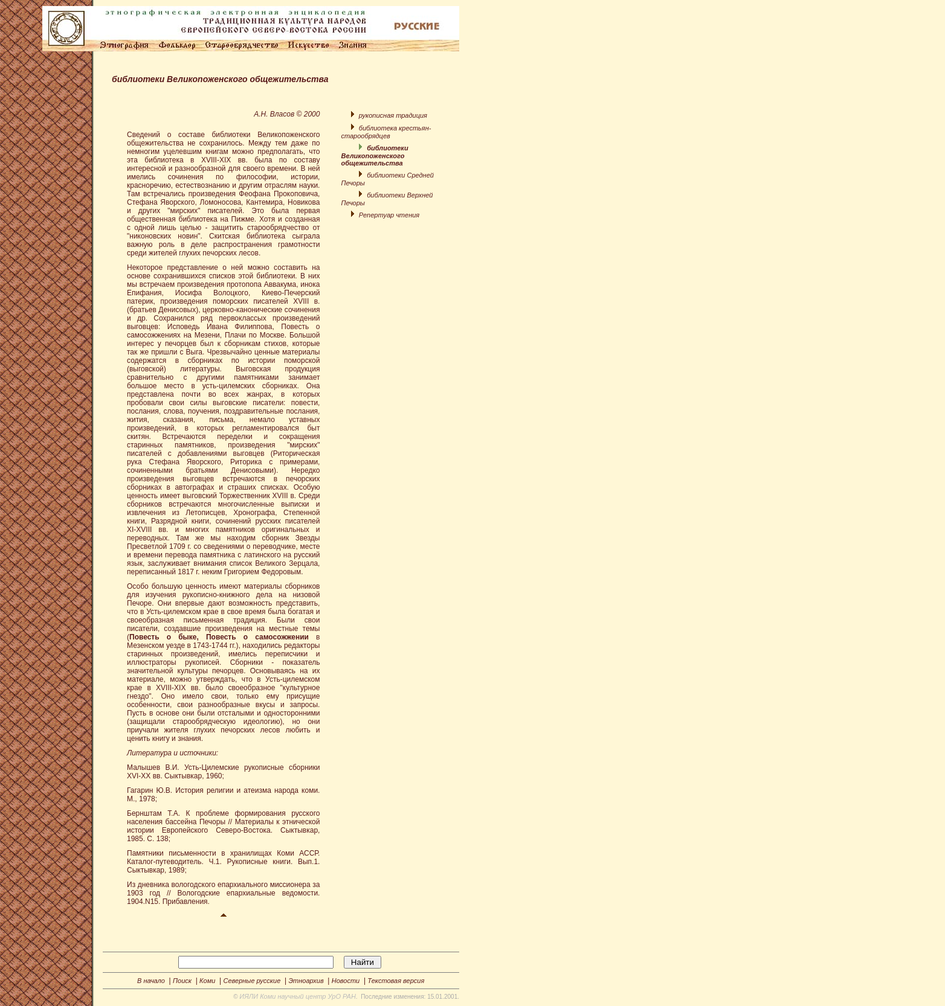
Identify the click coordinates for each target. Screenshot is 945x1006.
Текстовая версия (395, 980)
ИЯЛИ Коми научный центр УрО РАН (297, 996)
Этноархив (305, 980)
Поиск (182, 980)
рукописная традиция (393, 115)
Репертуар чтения (389, 215)
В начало (151, 980)
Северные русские (251, 980)
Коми (207, 980)
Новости (346, 980)
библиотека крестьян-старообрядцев (386, 131)
